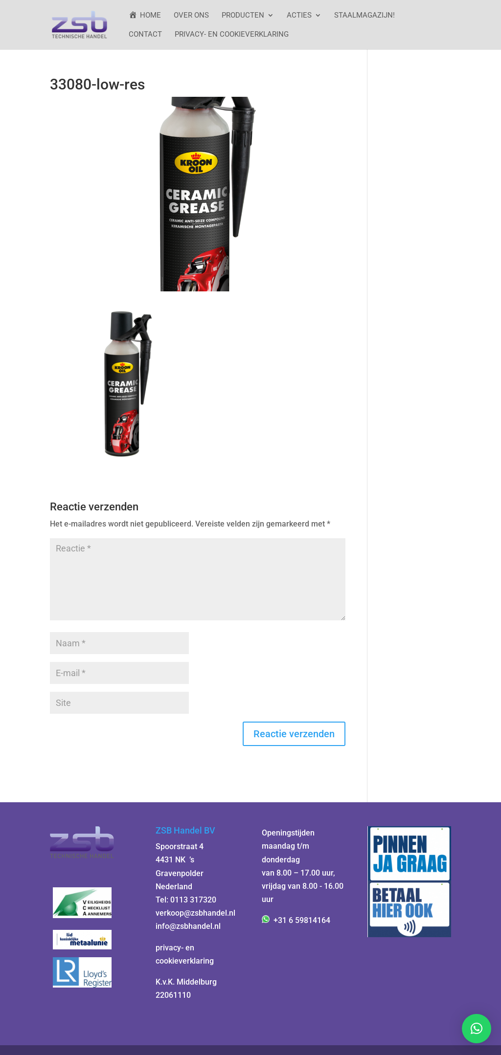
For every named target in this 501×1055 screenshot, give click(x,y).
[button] (476, 1028)
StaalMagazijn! (364, 16)
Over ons (191, 16)
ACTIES (299, 16)
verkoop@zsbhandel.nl (195, 913)
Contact (145, 35)
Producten (243, 16)
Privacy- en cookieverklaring (232, 35)
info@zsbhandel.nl (188, 926)
